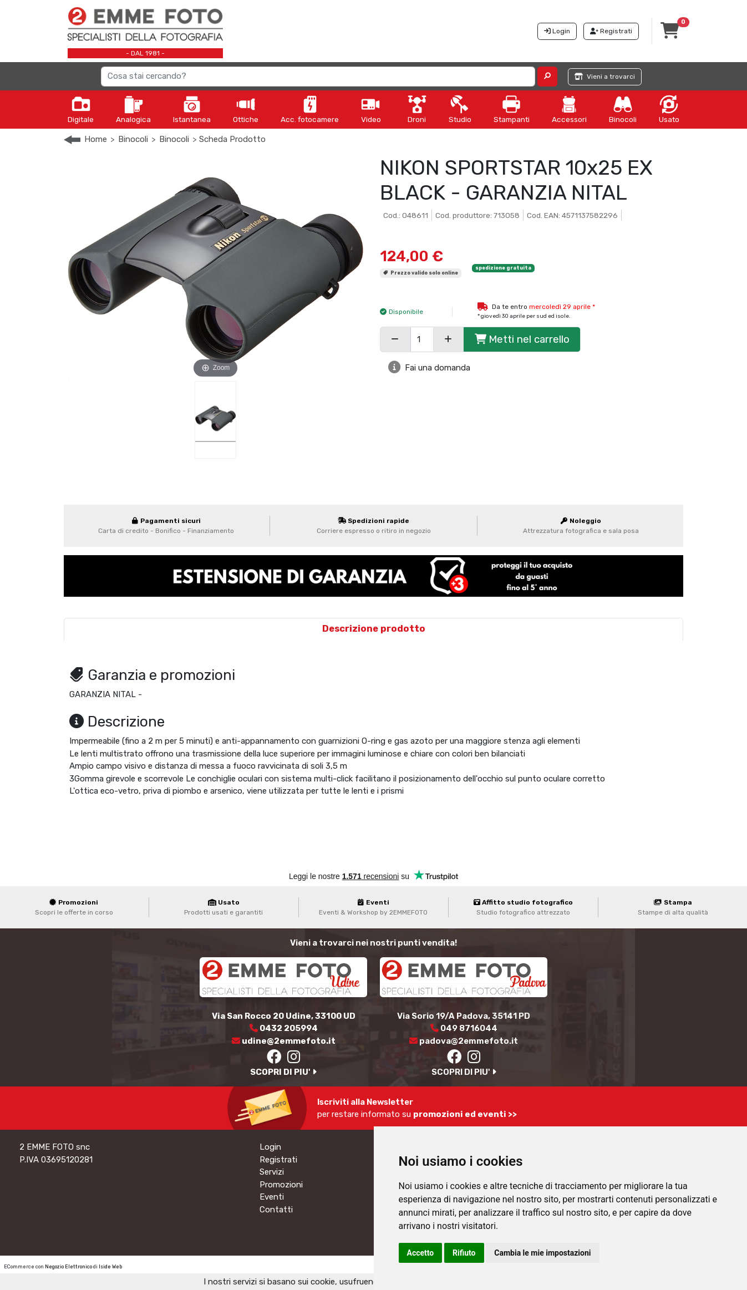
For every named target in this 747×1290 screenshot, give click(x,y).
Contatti (276, 1210)
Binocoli (623, 109)
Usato (669, 109)
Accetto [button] (420, 1252)
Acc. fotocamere (310, 109)
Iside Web (110, 1266)
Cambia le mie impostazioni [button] (542, 1252)
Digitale (81, 109)
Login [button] (557, 31)
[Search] (318, 77)
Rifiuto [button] (464, 1252)
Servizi (272, 1172)
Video (371, 109)
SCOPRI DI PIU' (283, 1072)
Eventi (272, 1197)
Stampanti (512, 109)
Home (95, 139)
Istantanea (192, 109)
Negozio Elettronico (68, 1266)
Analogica (133, 109)
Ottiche (245, 109)
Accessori (569, 109)
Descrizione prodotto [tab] (373, 628)
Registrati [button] (611, 31)
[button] (547, 77)
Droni (417, 109)
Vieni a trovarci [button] (605, 76)
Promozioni (281, 1185)
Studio (460, 109)
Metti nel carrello (522, 339)
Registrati (278, 1160)
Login (270, 1147)
